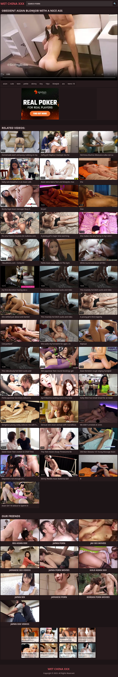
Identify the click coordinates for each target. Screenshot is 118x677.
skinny (34, 84)
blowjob (56, 84)
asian (5, 84)
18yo (48, 84)
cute (12, 84)
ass (63, 84)
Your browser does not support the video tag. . (59, 47)
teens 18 (71, 84)
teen (19, 84)
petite (26, 84)
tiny (41, 84)
